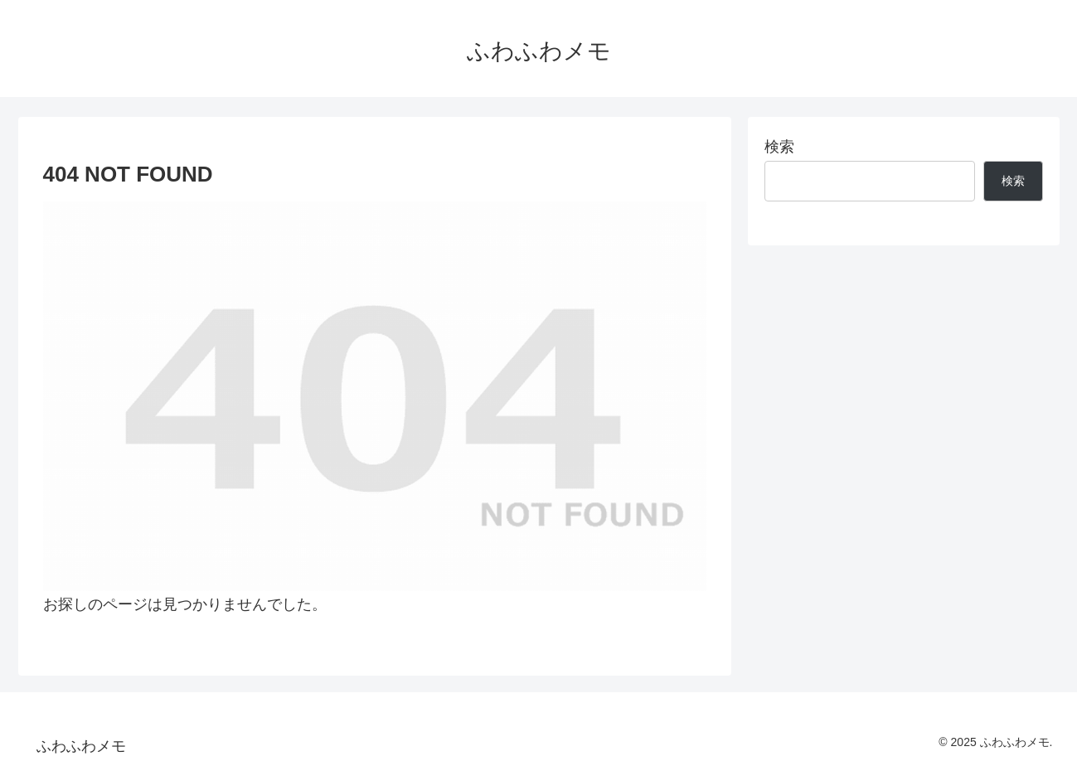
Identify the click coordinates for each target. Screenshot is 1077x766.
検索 (779, 146)
